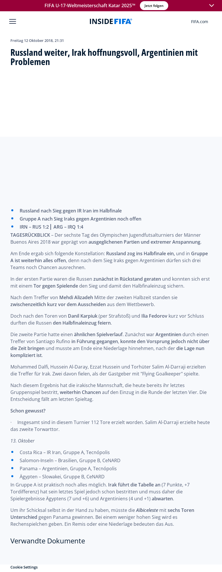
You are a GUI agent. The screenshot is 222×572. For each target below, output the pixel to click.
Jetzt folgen (153, 5)
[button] (211, 5)
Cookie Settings (24, 567)
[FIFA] (111, 21)
